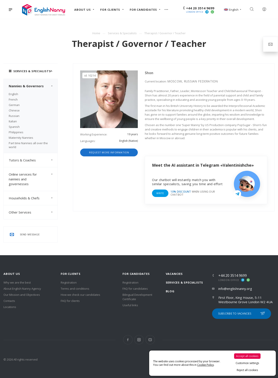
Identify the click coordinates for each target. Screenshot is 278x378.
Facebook (128, 339)
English (13, 94)
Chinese (14, 110)
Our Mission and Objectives (21, 295)
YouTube (150, 339)
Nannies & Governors (33, 86)
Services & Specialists (184, 282)
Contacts (9, 301)
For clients (71, 274)
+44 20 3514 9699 (200, 8)
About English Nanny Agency (22, 289)
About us (11, 274)
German (14, 105)
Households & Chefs (33, 198)
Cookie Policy (205, 365)
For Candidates (136, 274)
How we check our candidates (80, 295)
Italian (13, 121)
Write (160, 193)
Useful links (130, 305)
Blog (170, 291)
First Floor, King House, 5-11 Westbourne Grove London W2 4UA (245, 299)
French (13, 99)
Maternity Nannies (21, 138)
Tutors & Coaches (33, 160)
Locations (9, 307)
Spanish (14, 127)
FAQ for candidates (135, 289)
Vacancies (174, 274)
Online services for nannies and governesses (33, 179)
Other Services (33, 212)
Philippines (16, 132)
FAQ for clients (70, 301)
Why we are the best (17, 282)
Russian (14, 116)
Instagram (139, 339)
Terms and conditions (75, 289)
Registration (69, 282)
